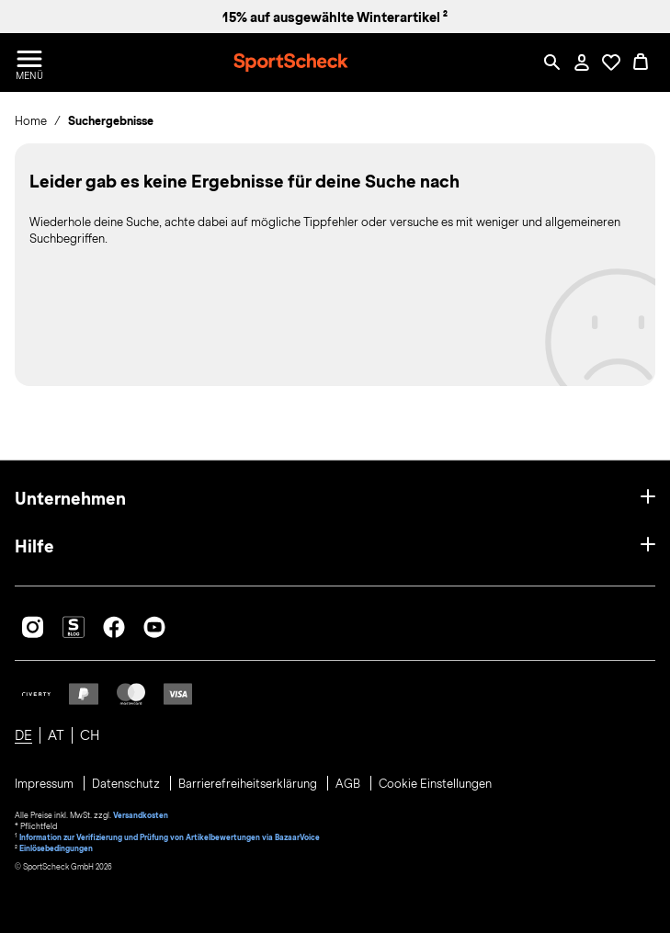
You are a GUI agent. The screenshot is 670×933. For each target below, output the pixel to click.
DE (23, 735)
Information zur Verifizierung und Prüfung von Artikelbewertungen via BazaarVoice (169, 837)
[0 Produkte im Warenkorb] (640, 62)
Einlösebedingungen (56, 848)
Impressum (45, 784)
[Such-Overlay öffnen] (552, 62)
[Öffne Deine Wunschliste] (611, 62)
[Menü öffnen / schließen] (29, 62)
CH (89, 735)
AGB (349, 784)
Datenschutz (127, 784)
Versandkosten (140, 815)
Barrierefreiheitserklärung (249, 784)
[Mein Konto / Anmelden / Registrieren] (581, 62)
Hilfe (34, 546)
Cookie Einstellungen (435, 784)
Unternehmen (70, 498)
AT (56, 735)
